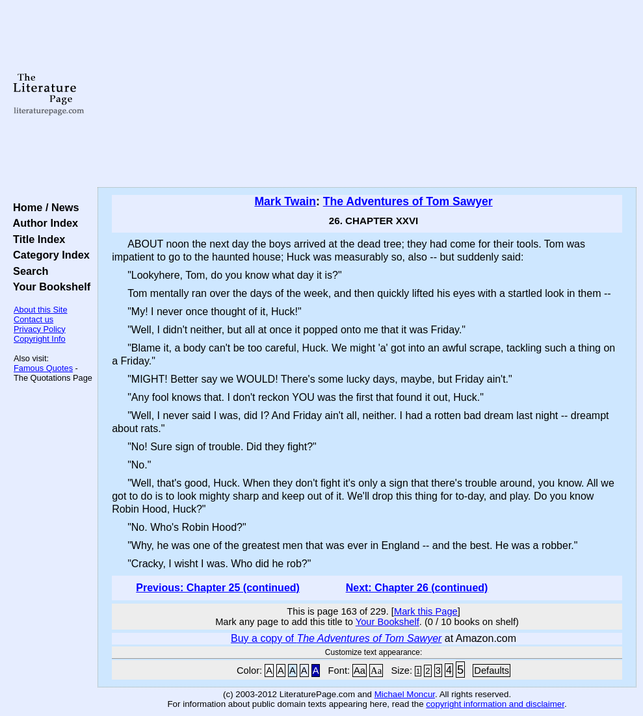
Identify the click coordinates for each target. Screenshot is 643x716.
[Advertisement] (367, 94)
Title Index (36, 239)
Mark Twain (285, 201)
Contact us (33, 319)
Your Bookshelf (48, 286)
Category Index (48, 255)
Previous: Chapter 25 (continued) (218, 587)
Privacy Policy (40, 329)
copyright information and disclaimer (495, 704)
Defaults (491, 670)
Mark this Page (426, 611)
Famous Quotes (43, 368)
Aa (359, 670)
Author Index (42, 223)
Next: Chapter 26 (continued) (417, 587)
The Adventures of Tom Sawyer (408, 201)
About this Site (41, 309)
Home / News (43, 207)
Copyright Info (40, 339)
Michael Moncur (404, 694)
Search (27, 271)
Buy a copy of (336, 638)
